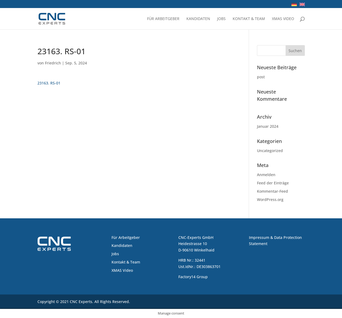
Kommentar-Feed (272, 191)
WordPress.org (270, 199)
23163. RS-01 (48, 83)
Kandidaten (198, 19)
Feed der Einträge (273, 182)
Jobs (221, 19)
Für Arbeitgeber (163, 19)
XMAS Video (283, 19)
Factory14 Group (193, 276)
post (261, 76)
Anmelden (266, 174)
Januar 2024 (267, 126)
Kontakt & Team (249, 19)
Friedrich (53, 62)
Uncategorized (270, 150)
